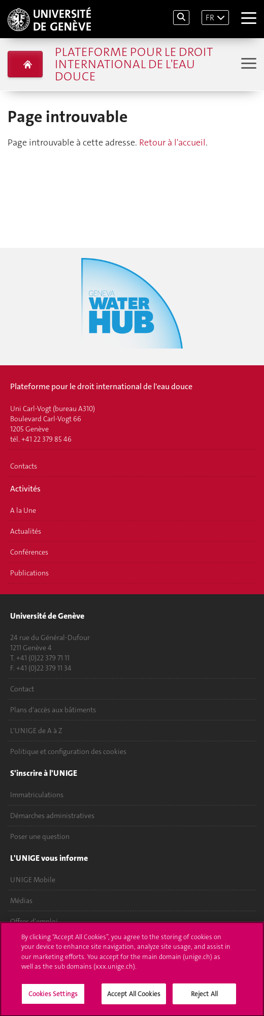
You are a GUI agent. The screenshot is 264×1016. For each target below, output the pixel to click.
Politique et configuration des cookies (68, 751)
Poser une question (40, 836)
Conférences (29, 552)
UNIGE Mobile (32, 879)
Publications (29, 572)
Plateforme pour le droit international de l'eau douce (134, 64)
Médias (21, 900)
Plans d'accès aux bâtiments (53, 709)
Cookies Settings (53, 999)
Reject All (204, 999)
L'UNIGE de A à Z (36, 730)
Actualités (25, 531)
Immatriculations (36, 794)
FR (210, 17)
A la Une (23, 510)
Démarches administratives (52, 815)
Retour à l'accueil (172, 142)
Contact (22, 688)
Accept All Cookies (133, 999)
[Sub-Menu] (247, 64)
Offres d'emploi (34, 921)
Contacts (23, 466)
